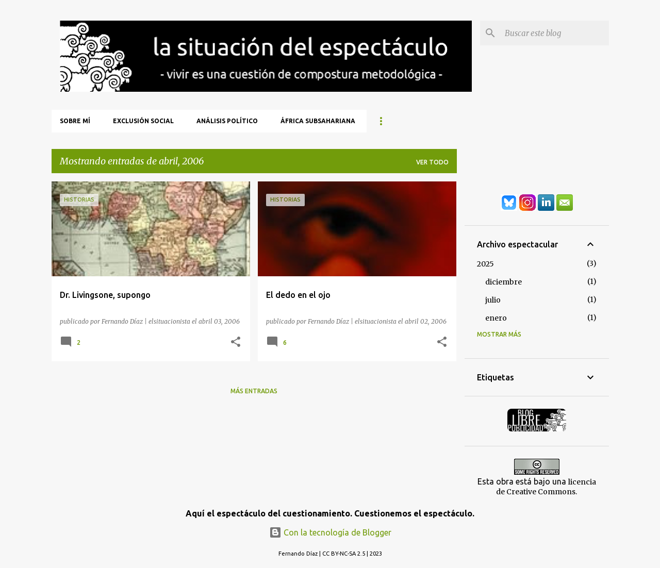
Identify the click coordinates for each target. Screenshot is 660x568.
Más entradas (253, 391)
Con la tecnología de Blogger (330, 532)
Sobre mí (75, 121)
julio (493, 300)
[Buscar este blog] (555, 33)
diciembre (503, 282)
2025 (485, 264)
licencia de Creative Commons (546, 486)
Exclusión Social (143, 121)
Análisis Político (227, 121)
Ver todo (432, 162)
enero (496, 318)
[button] (235, 342)
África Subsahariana (317, 121)
